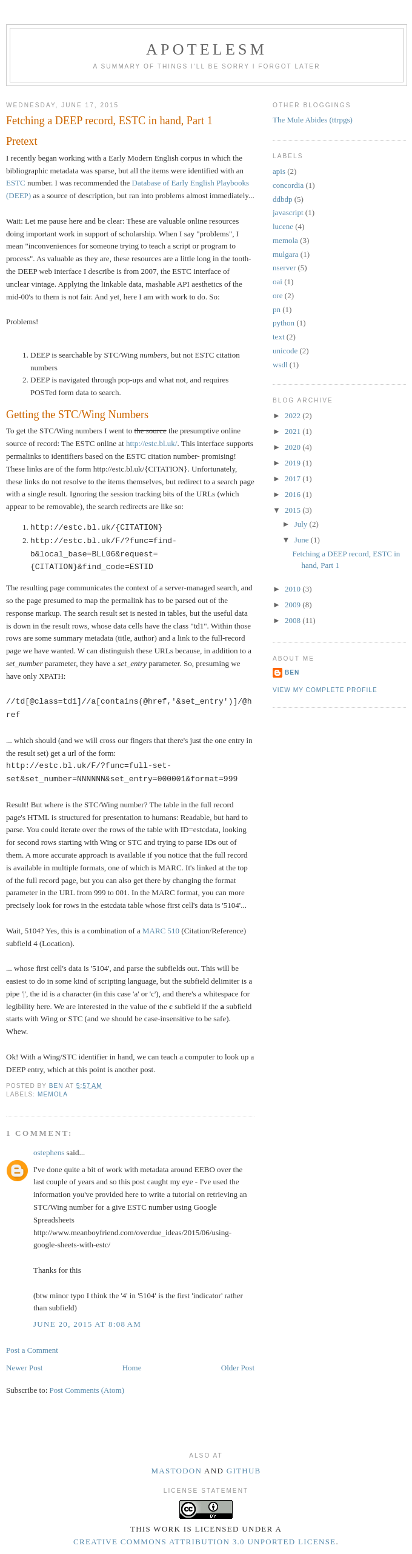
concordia (288, 185)
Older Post (237, 1367)
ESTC (15, 182)
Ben (292, 672)
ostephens (48, 1152)
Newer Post (24, 1367)
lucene (283, 226)
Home (132, 1367)
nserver (284, 267)
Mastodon (176, 1470)
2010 (293, 588)
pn (277, 309)
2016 (293, 494)
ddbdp (283, 199)
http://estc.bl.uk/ (152, 443)
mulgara (286, 254)
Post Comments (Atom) (87, 1390)
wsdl (280, 364)
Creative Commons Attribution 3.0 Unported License (204, 1541)
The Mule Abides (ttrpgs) (313, 119)
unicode (285, 350)
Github (244, 1470)
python (283, 322)
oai (277, 281)
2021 (293, 431)
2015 (293, 510)
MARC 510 (160, 930)
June (302, 539)
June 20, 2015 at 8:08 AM (87, 1324)
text (279, 336)
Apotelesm (206, 49)
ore (278, 295)
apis (279, 171)
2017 (293, 478)
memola (53, 1094)
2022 (293, 415)
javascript (288, 212)
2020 (293, 447)
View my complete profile (325, 690)
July (302, 524)
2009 (293, 604)
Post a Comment (32, 1350)
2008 (293, 620)
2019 (293, 462)
